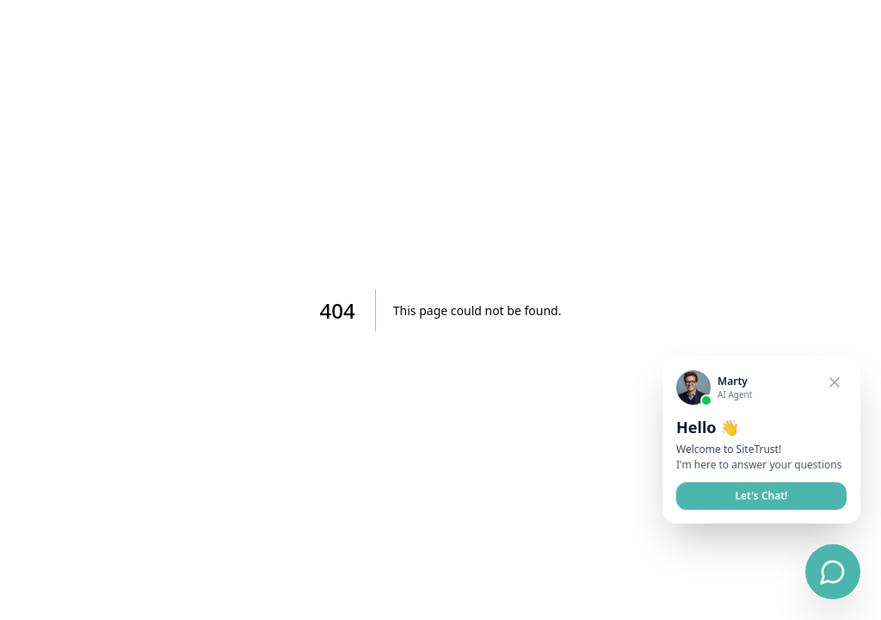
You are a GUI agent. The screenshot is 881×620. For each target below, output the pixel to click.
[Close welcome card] (834, 382)
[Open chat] (832, 571)
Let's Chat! (762, 495)
